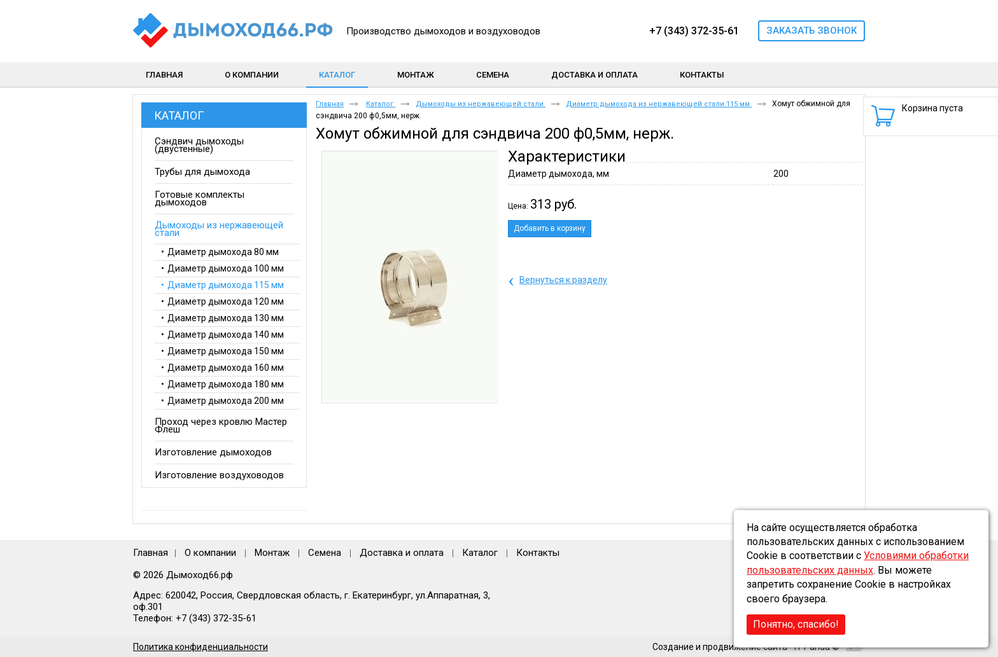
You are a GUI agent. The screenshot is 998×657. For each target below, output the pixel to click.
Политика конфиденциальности (200, 647)
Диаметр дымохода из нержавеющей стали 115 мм (659, 104)
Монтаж (273, 552)
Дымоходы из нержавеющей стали (480, 104)
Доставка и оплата (402, 552)
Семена (324, 552)
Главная (330, 104)
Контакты (537, 552)
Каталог (337, 75)
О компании (210, 552)
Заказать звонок (811, 30)
